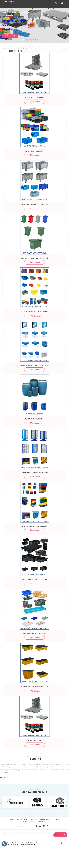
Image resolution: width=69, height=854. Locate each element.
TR (56, 3)
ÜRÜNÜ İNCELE (34, 102)
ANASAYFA (11, 820)
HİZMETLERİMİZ (44, 820)
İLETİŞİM (32, 822)
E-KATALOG (56, 820)
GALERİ (25, 822)
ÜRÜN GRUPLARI (22, 820)
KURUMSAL (33, 820)
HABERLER (41, 822)
